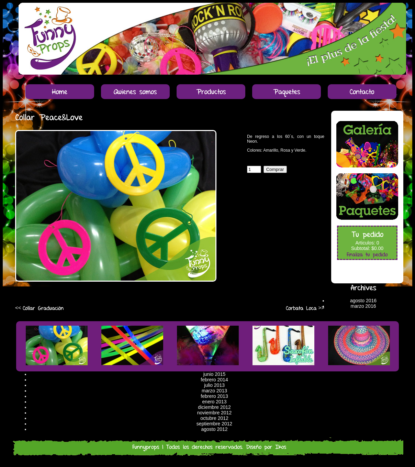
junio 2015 (214, 374)
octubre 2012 (214, 418)
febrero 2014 (214, 379)
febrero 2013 (214, 396)
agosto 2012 (214, 429)
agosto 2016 (363, 300)
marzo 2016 (363, 306)
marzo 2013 (214, 390)
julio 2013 (214, 385)
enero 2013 (214, 401)
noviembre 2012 (214, 412)
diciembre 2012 (214, 407)
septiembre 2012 (214, 423)
